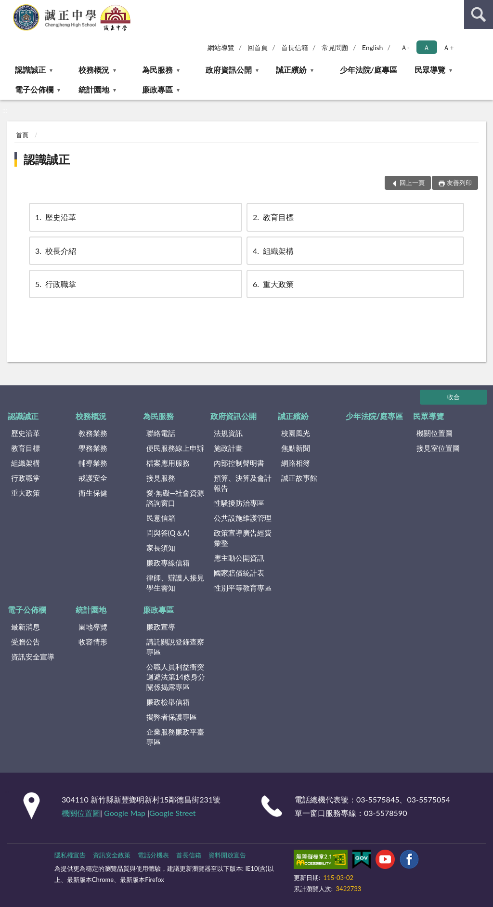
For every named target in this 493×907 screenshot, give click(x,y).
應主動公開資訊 (239, 557)
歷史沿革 (55, 217)
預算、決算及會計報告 (243, 482)
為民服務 (157, 69)
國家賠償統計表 (239, 572)
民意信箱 (160, 517)
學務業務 (92, 448)
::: (7, 7)
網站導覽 (221, 47)
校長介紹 (55, 250)
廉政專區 (157, 89)
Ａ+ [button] (448, 47)
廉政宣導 (160, 626)
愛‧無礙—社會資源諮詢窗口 (175, 497)
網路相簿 (295, 463)
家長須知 (160, 547)
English (372, 47)
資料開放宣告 (227, 855)
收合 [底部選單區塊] (453, 397)
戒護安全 (92, 477)
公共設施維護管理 (243, 517)
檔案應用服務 (168, 463)
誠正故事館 (299, 477)
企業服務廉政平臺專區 (175, 736)
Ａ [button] (426, 47)
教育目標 (272, 217)
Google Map (124, 812)
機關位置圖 (434, 433)
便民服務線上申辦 (175, 448)
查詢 (478, 14)
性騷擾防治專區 (239, 503)
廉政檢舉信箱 (168, 701)
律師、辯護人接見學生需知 (175, 582)
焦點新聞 (295, 448)
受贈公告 (25, 641)
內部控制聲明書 (239, 463)
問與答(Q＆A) (168, 532)
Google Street (172, 812)
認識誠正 (30, 69)
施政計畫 (228, 448)
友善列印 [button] (459, 182)
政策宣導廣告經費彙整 (243, 537)
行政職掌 (55, 283)
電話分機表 (153, 855)
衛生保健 (92, 492)
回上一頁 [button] (412, 182)
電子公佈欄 (34, 89)
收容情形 (92, 641)
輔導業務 (92, 463)
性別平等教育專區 (243, 587)
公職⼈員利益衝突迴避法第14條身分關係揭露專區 (175, 676)
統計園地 (93, 89)
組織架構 (272, 250)
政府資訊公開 (229, 69)
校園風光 (295, 433)
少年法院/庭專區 (368, 69)
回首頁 (257, 47)
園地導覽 (92, 626)
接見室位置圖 (438, 448)
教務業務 (92, 433)
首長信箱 (294, 47)
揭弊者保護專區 (171, 716)
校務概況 (93, 69)
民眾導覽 (430, 69)
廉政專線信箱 (168, 562)
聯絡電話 (160, 433)
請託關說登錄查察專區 (175, 646)
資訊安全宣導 (32, 656)
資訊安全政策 (111, 855)
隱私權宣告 (70, 855)
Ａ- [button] (405, 47)
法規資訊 (228, 433)
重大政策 (272, 283)
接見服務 (160, 477)
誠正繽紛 (291, 69)
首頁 (22, 135)
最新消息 (25, 626)
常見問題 (335, 47)
